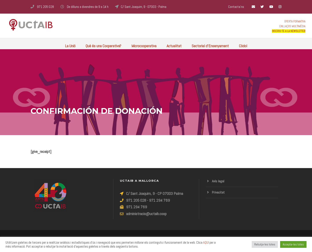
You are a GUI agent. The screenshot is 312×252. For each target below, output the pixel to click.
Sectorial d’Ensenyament (210, 45)
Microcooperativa (143, 45)
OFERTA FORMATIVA (294, 21)
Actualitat (174, 45)
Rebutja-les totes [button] (264, 244)
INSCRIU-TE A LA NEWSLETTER (288, 31)
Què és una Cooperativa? (103, 45)
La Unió (70, 45)
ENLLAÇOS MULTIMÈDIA (292, 26)
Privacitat (218, 192)
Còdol (243, 45)
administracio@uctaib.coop (146, 213)
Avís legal (218, 181)
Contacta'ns (236, 7)
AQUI (206, 243)
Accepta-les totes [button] (293, 244)
